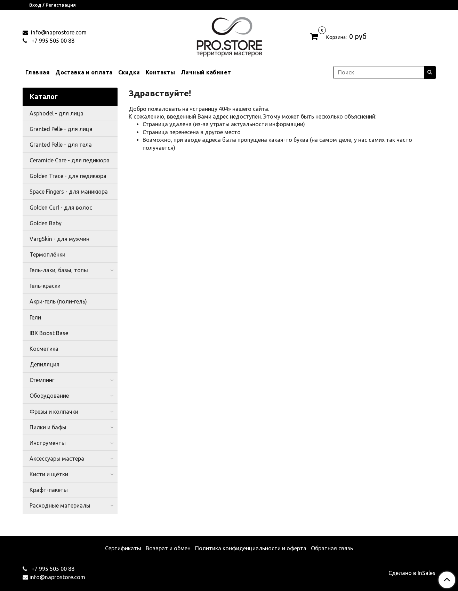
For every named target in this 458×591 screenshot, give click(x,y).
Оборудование (49, 395)
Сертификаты (123, 548)
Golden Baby (46, 223)
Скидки (129, 72)
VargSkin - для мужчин (59, 239)
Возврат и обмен (168, 548)
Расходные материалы (60, 505)
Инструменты (48, 443)
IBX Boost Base (49, 333)
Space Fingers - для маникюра (69, 191)
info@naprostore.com (58, 32)
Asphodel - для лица (56, 113)
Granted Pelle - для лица (61, 129)
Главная (37, 72)
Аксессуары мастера (57, 458)
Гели (35, 317)
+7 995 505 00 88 (52, 41)
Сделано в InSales (411, 573)
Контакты (160, 72)
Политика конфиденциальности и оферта (250, 548)
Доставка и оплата (84, 72)
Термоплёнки (47, 254)
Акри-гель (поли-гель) (58, 301)
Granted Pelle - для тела (61, 144)
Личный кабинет (206, 72)
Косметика (44, 349)
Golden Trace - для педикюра (68, 176)
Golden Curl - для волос (61, 207)
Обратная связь (332, 548)
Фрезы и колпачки (54, 411)
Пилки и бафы (48, 427)
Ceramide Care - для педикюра (70, 160)
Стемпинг (42, 380)
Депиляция (44, 364)
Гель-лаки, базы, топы (59, 270)
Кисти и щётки (49, 474)
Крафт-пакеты (49, 490)
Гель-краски (45, 286)
